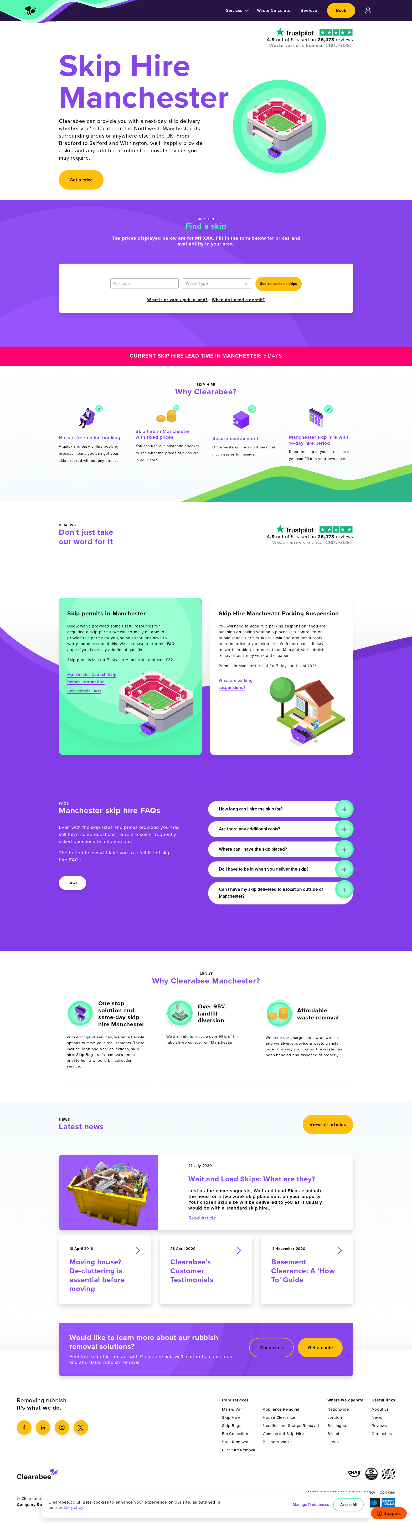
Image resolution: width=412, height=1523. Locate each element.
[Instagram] (62, 1430)
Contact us (271, 1350)
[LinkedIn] (43, 1430)
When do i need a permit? (238, 299)
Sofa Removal (235, 1444)
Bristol (333, 1436)
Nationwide (338, 1412)
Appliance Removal (281, 1412)
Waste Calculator (274, 10)
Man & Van (232, 1412)
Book (341, 10)
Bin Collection (235, 1436)
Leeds (333, 1444)
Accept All (348, 1504)
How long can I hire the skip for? (255, 809)
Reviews (379, 1428)
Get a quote (320, 1350)
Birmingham (338, 1428)
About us (380, 1412)
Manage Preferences (310, 1504)
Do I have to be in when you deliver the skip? (268, 870)
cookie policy (69, 1507)
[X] (81, 1430)
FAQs (73, 883)
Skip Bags (231, 1428)
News (377, 1420)
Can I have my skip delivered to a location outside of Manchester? (276, 893)
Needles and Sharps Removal (291, 1428)
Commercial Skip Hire (283, 1436)
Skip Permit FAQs (84, 691)
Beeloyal (309, 10)
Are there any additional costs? (253, 829)
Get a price (81, 180)
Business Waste (277, 1444)
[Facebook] (24, 1430)
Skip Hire (231, 1420)
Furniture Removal (239, 1453)
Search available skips (278, 283)
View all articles (328, 1127)
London (334, 1420)
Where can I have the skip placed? (257, 849)
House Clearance (279, 1420)
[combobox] (217, 283)
